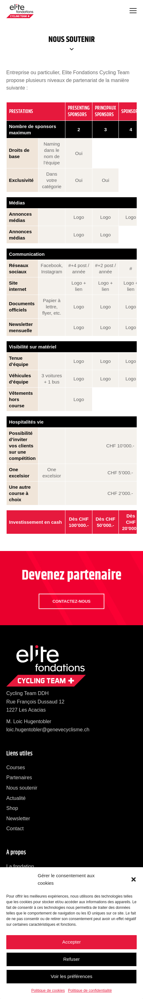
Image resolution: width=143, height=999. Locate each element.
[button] (133, 879)
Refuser (71, 959)
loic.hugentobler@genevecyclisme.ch (47, 729)
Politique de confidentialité (90, 990)
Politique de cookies (48, 990)
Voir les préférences (71, 976)
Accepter (71, 942)
